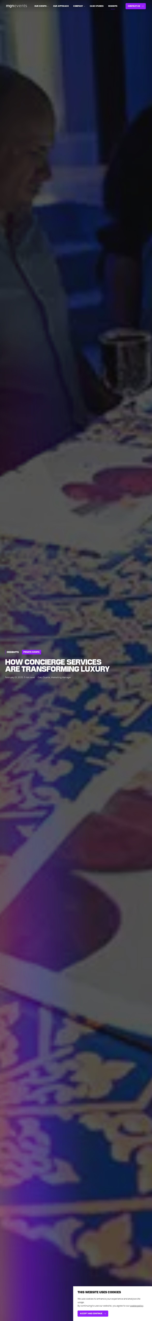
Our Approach (61, 6)
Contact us (134, 6)
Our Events (41, 6)
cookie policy (136, 1305)
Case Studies (97, 6)
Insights (112, 6)
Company (78, 6)
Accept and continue (91, 1313)
